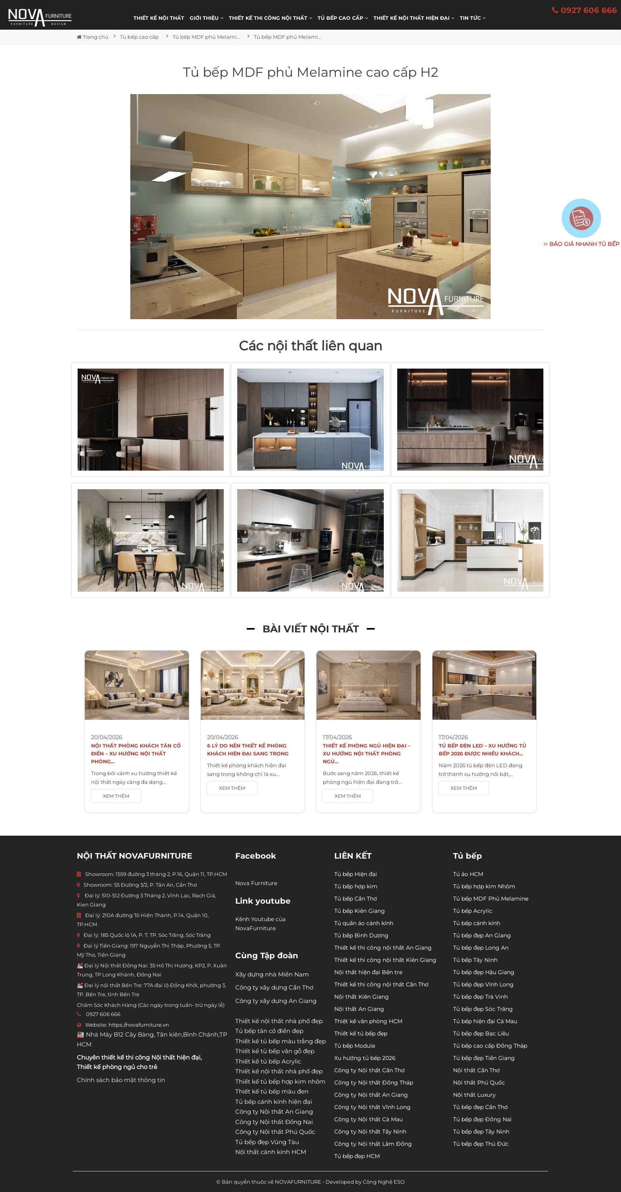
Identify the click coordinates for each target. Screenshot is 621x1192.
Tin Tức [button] (473, 18)
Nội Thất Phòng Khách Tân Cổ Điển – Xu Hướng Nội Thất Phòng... (136, 753)
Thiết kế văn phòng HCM (368, 1021)
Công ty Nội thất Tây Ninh (370, 1131)
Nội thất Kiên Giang (361, 996)
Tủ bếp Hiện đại (355, 874)
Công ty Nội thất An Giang (274, 1111)
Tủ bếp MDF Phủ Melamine (490, 898)
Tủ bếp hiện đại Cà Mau (485, 1021)
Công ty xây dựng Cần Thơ (274, 987)
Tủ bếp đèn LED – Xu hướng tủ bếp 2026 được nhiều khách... (482, 750)
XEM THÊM (116, 796)
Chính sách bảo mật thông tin (121, 1080)
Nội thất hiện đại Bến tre (368, 972)
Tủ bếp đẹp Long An (481, 947)
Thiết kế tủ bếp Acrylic (268, 1061)
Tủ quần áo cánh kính (363, 923)
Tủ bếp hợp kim (355, 886)
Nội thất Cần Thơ (476, 1070)
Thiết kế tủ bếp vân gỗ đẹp (274, 1051)
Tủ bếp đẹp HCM (357, 1156)
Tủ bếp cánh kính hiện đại (273, 1101)
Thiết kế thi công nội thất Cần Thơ (381, 984)
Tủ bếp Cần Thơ (355, 898)
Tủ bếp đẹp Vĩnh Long (483, 984)
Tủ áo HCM (468, 874)
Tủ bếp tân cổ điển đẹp (269, 1031)
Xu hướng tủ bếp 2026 (365, 1057)
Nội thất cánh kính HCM (270, 1152)
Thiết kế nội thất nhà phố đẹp (279, 1021)
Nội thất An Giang (359, 1008)
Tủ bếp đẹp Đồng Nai (482, 1119)
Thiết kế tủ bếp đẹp (360, 1033)
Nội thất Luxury (474, 1094)
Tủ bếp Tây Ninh (475, 959)
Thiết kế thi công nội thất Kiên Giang (385, 959)
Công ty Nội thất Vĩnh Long (372, 1107)
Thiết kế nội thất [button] (158, 18)
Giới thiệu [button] (206, 18)
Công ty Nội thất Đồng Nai (274, 1122)
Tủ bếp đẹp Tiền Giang (484, 1057)
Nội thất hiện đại (175, 1057)
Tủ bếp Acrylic (472, 910)
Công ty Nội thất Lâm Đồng (373, 1143)
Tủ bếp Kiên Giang (359, 910)
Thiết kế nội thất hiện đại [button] (413, 18)
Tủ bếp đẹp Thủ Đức (481, 1143)
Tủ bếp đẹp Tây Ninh (481, 1131)
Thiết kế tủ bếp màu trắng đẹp (280, 1041)
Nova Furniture (256, 883)
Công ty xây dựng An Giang (275, 1001)
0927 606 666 (584, 10)
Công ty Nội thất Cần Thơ (369, 1070)
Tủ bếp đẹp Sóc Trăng (483, 1008)
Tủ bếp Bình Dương (361, 935)
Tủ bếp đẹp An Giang (482, 935)
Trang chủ (93, 37)
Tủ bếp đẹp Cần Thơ (480, 1107)
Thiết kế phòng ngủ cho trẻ (117, 1067)
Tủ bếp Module (354, 1045)
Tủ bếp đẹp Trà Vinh (480, 996)
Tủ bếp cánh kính (476, 923)
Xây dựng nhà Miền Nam (272, 974)
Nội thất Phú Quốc (479, 1082)
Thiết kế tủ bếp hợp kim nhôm (280, 1081)
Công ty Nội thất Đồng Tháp (373, 1082)
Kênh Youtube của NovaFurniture (260, 924)
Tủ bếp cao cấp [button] (343, 18)
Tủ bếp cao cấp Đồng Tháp (490, 1045)
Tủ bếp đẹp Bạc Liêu (481, 1033)
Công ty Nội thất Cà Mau (368, 1119)
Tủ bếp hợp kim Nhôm (484, 886)
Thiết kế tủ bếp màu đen (272, 1091)
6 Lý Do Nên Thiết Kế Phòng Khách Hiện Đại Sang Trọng (248, 750)
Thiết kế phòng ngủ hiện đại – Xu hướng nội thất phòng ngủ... (366, 753)
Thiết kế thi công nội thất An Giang (383, 947)
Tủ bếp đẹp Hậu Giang (483, 972)
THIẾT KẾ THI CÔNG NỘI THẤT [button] (270, 18)
